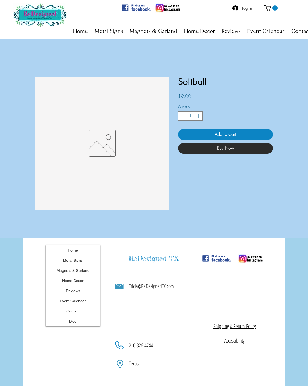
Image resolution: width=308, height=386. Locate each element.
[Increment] (199, 116)
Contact (73, 311)
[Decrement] (182, 116)
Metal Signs (73, 260)
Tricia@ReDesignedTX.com (151, 286)
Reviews (73, 291)
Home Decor (73, 280)
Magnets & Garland (73, 270)
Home (73, 250)
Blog (73, 321)
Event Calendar (73, 301)
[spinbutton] (190, 116)
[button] (271, 8)
